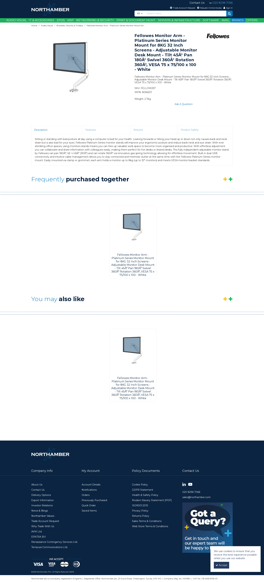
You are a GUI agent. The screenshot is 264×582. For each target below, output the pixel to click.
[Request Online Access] (209, 8)
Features (90, 129)
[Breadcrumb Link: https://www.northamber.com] (34, 25)
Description (40, 129)
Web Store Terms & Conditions (150, 526)
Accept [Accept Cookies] (221, 565)
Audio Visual (16, 20)
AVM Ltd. (36, 531)
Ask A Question (184, 104)
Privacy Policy (140, 510)
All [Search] (138, 13)
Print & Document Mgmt (136, 20)
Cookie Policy (140, 484)
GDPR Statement (142, 489)
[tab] (56, 130)
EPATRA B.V (38, 536)
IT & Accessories (41, 20)
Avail (225, 20)
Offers (252, 20)
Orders (86, 495)
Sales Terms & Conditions (146, 521)
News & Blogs (39, 510)
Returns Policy (140, 516)
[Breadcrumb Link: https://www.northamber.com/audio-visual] (47, 25)
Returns (138, 129)
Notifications (89, 489)
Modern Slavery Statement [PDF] (152, 500)
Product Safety (190, 129)
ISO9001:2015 (140, 505)
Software (211, 20)
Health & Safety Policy (145, 495)
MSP (70, 20)
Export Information (42, 500)
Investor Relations (42, 505)
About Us (36, 484)
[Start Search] (229, 13)
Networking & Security (95, 20)
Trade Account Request (45, 521)
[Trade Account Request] (182, 8)
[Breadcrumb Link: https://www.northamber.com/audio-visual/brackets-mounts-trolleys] (70, 25)
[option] (71, 70)
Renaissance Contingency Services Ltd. (54, 542)
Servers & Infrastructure (179, 20)
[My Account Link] (228, 8)
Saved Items (89, 510)
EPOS (61, 20)
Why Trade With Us (42, 526)
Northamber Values (42, 516)
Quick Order (89, 505)
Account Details (91, 484)
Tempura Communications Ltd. (49, 547)
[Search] (185, 13)
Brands (238, 20)
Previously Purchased (94, 500)
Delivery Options (41, 495)
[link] (184, 484)
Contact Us (37, 489)
